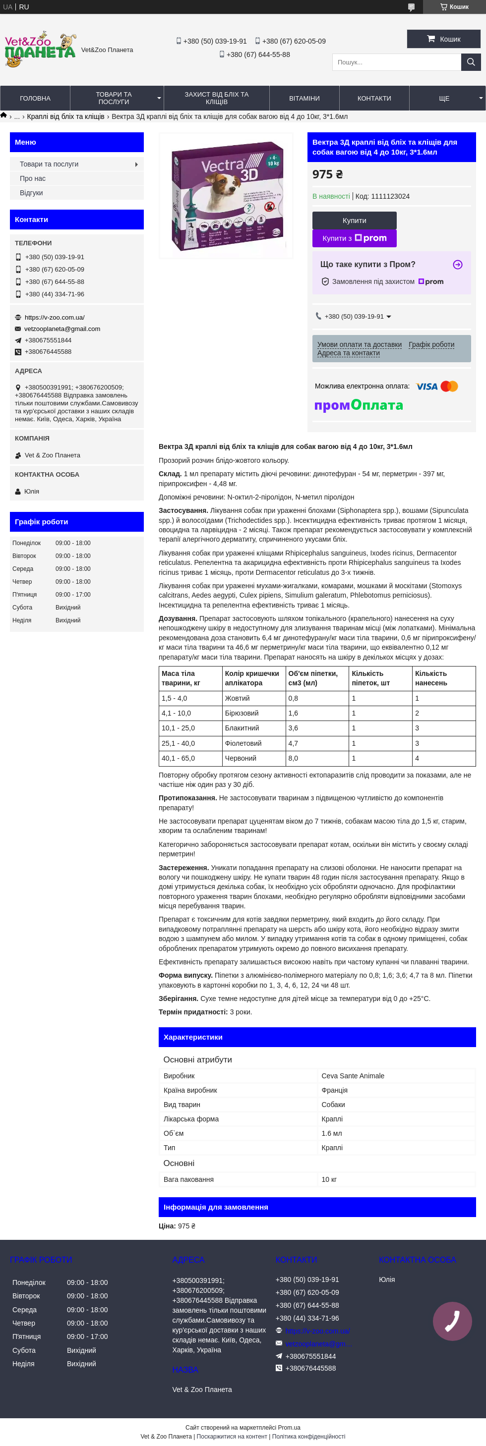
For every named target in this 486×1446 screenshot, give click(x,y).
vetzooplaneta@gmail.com (62, 329)
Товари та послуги (113, 98)
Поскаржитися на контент (232, 1436)
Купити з (354, 238)
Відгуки (31, 193)
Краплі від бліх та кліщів (66, 116)
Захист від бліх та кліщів (217, 98)
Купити (354, 220)
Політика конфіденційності (309, 1436)
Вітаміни (304, 98)
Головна (35, 98)
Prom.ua (289, 1427)
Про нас (33, 178)
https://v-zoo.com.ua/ (55, 317)
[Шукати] (471, 62)
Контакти (374, 98)
